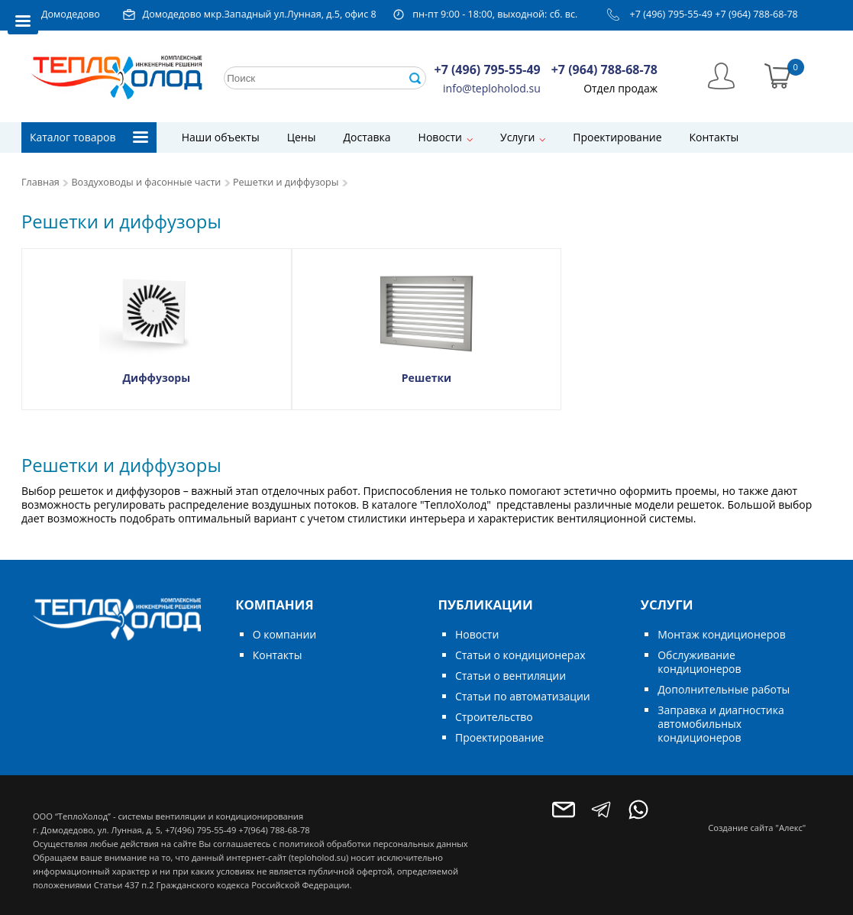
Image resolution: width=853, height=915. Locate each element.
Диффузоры (156, 377)
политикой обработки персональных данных (373, 843)
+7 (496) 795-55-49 (671, 14)
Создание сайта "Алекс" (757, 827)
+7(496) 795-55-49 (200, 830)
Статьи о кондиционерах (520, 655)
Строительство (494, 717)
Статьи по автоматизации (522, 696)
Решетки (426, 377)
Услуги (517, 137)
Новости (440, 137)
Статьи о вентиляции (510, 675)
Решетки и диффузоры (286, 182)
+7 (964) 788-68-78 (756, 14)
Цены (301, 137)
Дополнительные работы (724, 689)
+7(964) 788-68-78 (273, 830)
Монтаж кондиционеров (721, 634)
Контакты (714, 137)
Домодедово (70, 14)
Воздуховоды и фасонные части (146, 182)
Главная (40, 182)
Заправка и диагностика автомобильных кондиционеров (721, 724)
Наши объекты (221, 137)
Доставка (366, 137)
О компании (285, 634)
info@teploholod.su (492, 88)
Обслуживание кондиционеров (699, 662)
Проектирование (617, 137)
